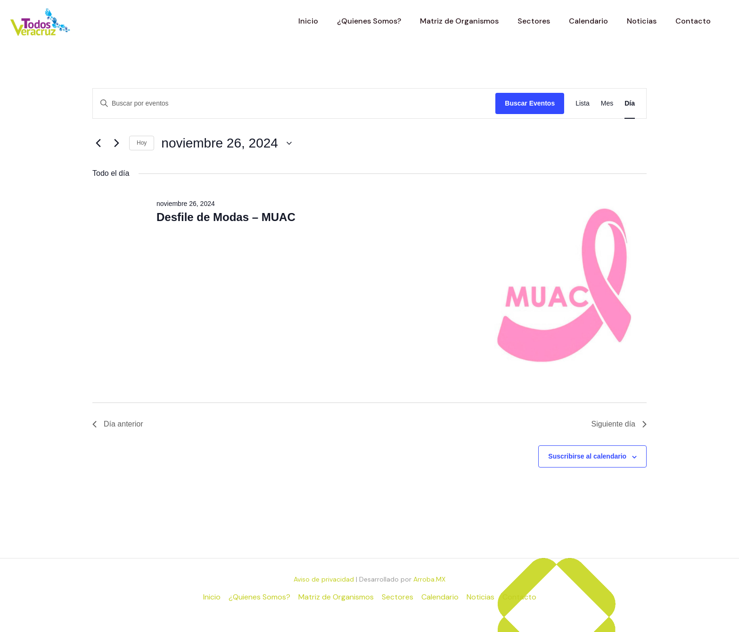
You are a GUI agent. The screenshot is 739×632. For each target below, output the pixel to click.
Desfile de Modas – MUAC (226, 217)
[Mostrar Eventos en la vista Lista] (582, 103)
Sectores (397, 597)
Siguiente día (619, 424)
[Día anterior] (98, 143)
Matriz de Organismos (336, 597)
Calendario (440, 597)
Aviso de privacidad (324, 579)
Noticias (480, 597)
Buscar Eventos (530, 103)
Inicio (212, 597)
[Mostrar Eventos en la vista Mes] (607, 103)
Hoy (142, 143)
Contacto (519, 597)
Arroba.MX (429, 579)
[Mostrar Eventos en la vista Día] (629, 103)
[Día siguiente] (116, 143)
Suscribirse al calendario (587, 456)
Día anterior (117, 424)
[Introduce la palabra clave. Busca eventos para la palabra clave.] (294, 103)
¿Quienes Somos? (259, 597)
